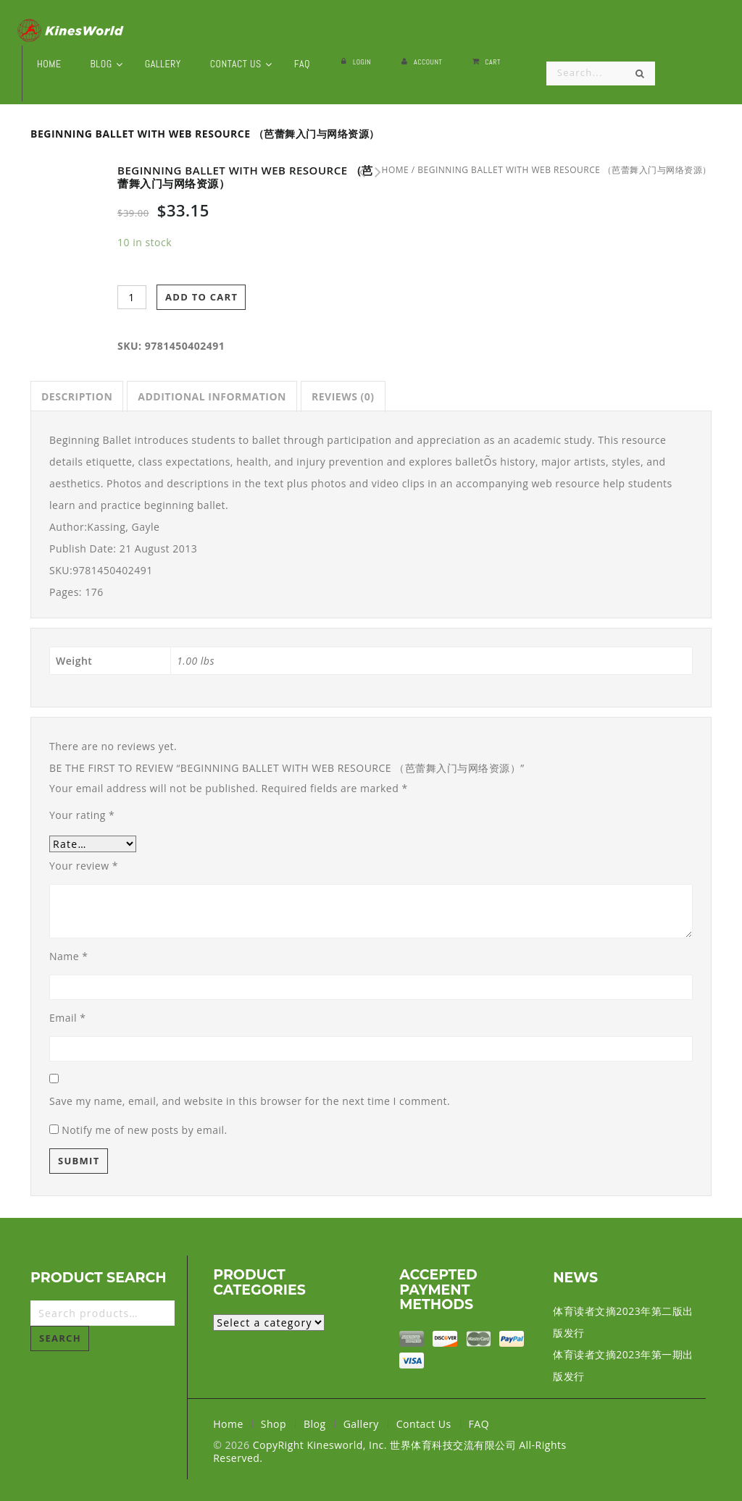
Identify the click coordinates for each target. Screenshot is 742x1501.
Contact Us (423, 1424)
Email (67, 1018)
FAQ (479, 1424)
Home (228, 1424)
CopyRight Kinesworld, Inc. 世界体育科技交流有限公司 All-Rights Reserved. (389, 1451)
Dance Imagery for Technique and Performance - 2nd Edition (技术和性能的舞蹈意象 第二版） (358, 172)
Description (76, 396)
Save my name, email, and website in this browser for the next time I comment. (249, 1101)
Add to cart (201, 296)
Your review (83, 866)
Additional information (212, 396)
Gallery (361, 1424)
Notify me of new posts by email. (145, 1130)
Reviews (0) (343, 396)
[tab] (76, 396)
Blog (315, 1424)
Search (60, 1338)
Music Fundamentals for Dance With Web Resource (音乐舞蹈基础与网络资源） (374, 172)
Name (68, 956)
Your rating (81, 815)
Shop (273, 1424)
